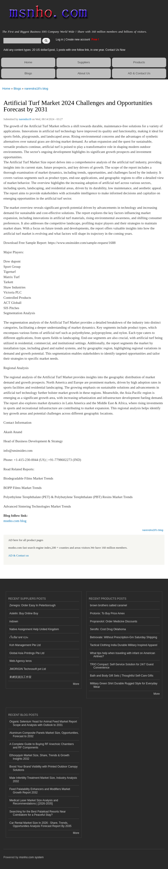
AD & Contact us (18, 555)
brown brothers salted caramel (108, 605)
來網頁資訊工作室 (20, 677)
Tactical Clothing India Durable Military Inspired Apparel (123, 645)
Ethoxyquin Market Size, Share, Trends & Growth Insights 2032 (39, 757)
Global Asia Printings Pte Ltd (26, 653)
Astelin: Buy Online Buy (23, 613)
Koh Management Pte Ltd (25, 645)
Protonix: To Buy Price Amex (107, 613)
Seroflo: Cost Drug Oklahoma (108, 629)
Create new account (78, 39)
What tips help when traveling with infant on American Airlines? (122, 655)
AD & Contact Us (139, 73)
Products (139, 62)
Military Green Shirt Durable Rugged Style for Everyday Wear (123, 685)
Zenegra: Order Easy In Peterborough (32, 605)
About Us (84, 73)
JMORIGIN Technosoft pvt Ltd (27, 669)
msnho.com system (31, 857)
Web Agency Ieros (20, 661)
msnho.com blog (14, 521)
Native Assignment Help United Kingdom (34, 629)
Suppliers (84, 62)
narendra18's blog (36, 88)
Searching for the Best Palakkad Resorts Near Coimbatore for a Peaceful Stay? (37, 813)
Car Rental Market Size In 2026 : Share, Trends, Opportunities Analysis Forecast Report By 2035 (40, 824)
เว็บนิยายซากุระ (18, 637)
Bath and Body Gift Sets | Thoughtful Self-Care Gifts (121, 675)
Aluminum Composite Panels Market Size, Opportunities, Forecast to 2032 (44, 734)
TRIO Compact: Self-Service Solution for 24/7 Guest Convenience (122, 666)
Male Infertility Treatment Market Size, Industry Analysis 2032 (43, 779)
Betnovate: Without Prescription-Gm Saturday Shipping (123, 637)
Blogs (28, 73)
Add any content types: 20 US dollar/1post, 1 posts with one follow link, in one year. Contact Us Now (64, 49)
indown (13, 621)
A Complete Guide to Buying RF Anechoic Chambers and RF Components (41, 745)
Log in (59, 39)
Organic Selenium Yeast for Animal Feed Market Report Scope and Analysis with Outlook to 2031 (43, 723)
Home (28, 62)
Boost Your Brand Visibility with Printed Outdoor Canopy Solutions (43, 768)
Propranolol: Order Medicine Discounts (113, 621)
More (76, 684)
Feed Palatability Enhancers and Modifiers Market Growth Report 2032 (39, 790)
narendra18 (25, 119)
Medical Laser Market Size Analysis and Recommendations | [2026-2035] (33, 802)
